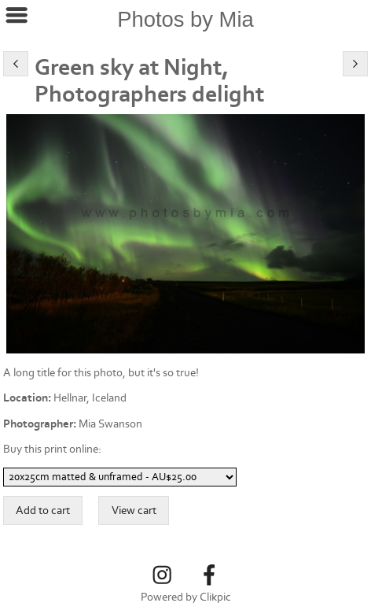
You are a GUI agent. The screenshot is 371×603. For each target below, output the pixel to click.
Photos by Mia (185, 19)
